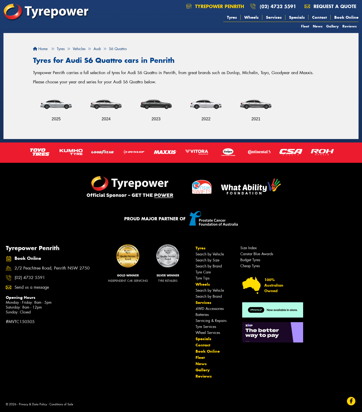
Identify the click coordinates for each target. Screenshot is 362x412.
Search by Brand (209, 266)
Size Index (248, 247)
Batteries (202, 314)
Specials (297, 17)
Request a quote (330, 6)
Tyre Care (203, 272)
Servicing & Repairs (211, 320)
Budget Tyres (250, 260)
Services (274, 17)
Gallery (332, 26)
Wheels (251, 17)
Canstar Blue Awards (256, 253)
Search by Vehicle (210, 254)
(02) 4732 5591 (278, 6)
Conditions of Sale (61, 404)
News (318, 26)
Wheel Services (208, 332)
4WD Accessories (210, 308)
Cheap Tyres (250, 266)
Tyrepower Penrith (215, 6)
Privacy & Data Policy (33, 404)
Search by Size (207, 260)
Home (40, 48)
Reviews (349, 26)
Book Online (346, 17)
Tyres (232, 17)
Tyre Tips (202, 278)
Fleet (305, 26)
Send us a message (32, 287)
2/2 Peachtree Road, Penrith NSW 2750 (52, 268)
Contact (319, 17)
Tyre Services (206, 326)
